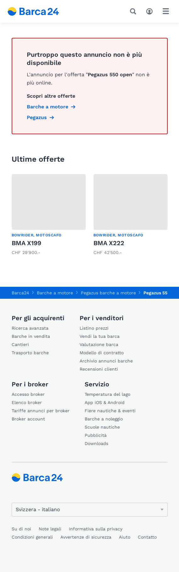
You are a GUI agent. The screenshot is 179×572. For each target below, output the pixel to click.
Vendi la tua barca (100, 336)
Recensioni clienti (99, 369)
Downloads (96, 443)
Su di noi (21, 528)
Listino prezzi (94, 328)
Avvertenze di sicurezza (85, 537)
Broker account (28, 418)
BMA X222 (108, 243)
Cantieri (20, 344)
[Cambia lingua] (90, 510)
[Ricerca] (134, 11)
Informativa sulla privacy (95, 528)
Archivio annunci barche (106, 360)
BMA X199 (26, 243)
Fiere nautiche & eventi (110, 410)
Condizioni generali (32, 537)
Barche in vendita (31, 336)
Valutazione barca (99, 344)
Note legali (50, 528)
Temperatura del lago (107, 394)
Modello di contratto (102, 352)
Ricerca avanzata (30, 328)
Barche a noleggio (104, 418)
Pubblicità (96, 435)
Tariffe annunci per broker (41, 410)
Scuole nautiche (102, 427)
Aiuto (124, 537)
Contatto (147, 537)
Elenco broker (27, 402)
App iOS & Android (105, 402)
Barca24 (20, 292)
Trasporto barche (30, 352)
